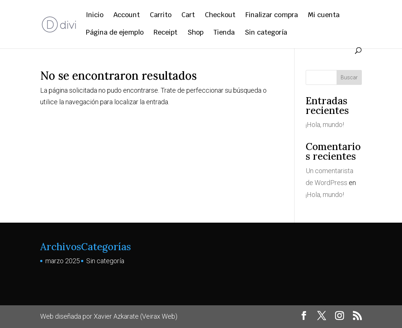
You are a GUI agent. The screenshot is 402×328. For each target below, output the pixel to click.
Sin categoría (266, 33)
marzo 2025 (62, 261)
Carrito (160, 15)
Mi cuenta (324, 15)
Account (126, 15)
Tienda (224, 33)
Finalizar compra (271, 15)
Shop (195, 33)
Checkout (220, 15)
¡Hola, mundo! (325, 124)
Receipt (165, 33)
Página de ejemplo (115, 33)
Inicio (94, 15)
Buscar (349, 77)
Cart (188, 15)
